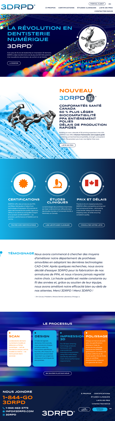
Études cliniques (86, 8)
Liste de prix (106, 8)
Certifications (66, 8)
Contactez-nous (104, 11)
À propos (50, 8)
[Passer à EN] (109, 4)
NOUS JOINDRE (17, 392)
